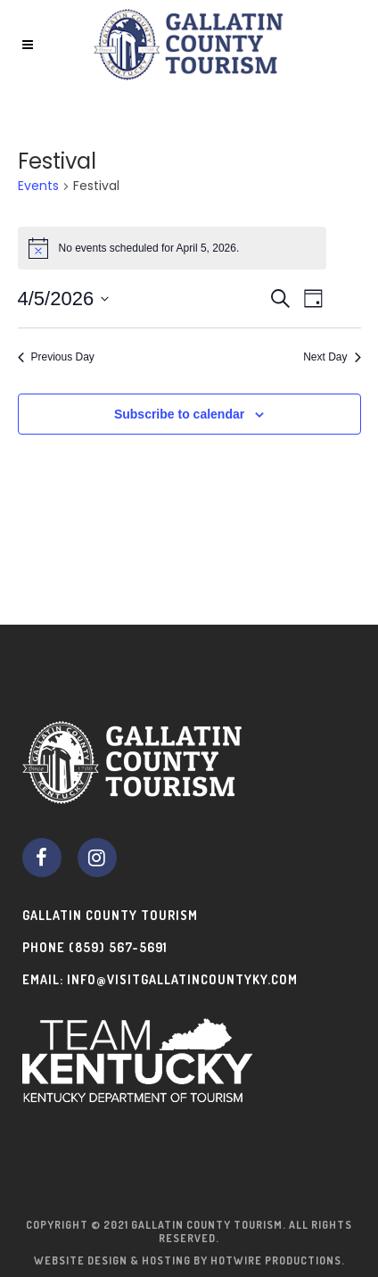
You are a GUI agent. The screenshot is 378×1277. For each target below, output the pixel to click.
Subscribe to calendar (179, 414)
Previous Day (56, 357)
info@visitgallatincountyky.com (182, 979)
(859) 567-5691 (118, 947)
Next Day (331, 357)
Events (38, 186)
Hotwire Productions (275, 1260)
